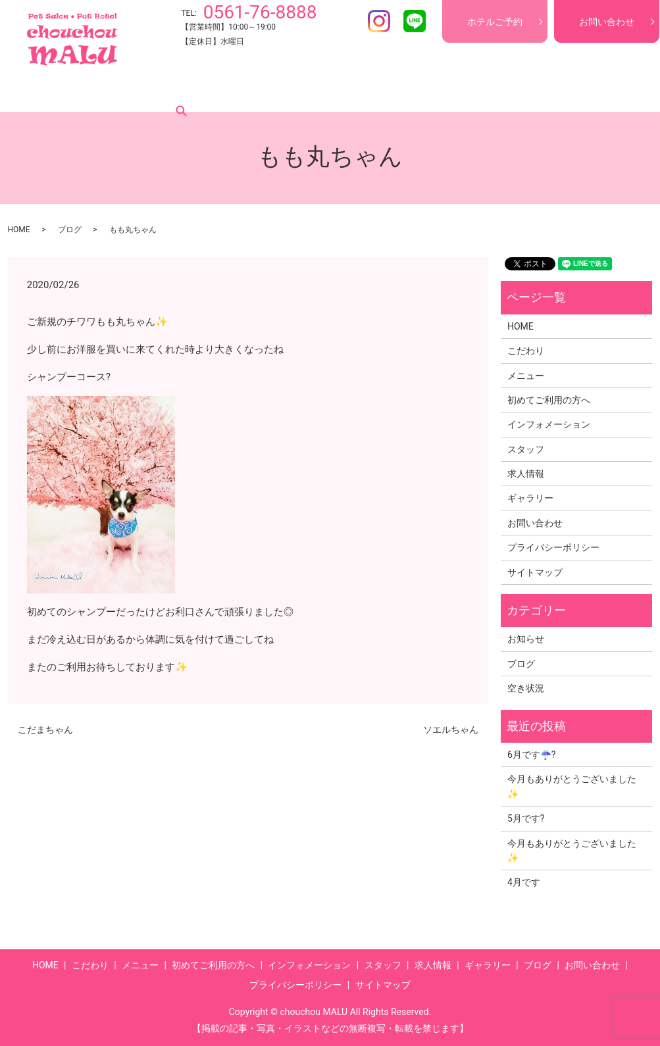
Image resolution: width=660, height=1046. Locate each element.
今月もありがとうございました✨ (571, 786)
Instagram (379, 21)
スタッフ (399, 91)
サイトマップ (535, 572)
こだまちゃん (45, 729)
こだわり (86, 91)
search (612, 91)
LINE (414, 21)
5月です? (526, 818)
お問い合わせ (606, 21)
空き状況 (525, 688)
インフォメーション (321, 91)
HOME (37, 91)
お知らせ (525, 639)
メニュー (141, 91)
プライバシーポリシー (553, 547)
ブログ (570, 91)
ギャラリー (515, 91)
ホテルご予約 (494, 21)
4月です (523, 882)
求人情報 (454, 91)
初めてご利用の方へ (219, 91)
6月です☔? (531, 754)
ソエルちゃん (450, 729)
